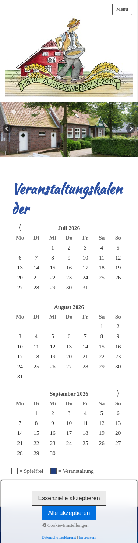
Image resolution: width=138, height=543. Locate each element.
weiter (130, 129)
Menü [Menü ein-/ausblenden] (122, 9)
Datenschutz (80, 517)
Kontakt (34, 517)
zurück (7, 129)
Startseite (14, 517)
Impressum (55, 517)
